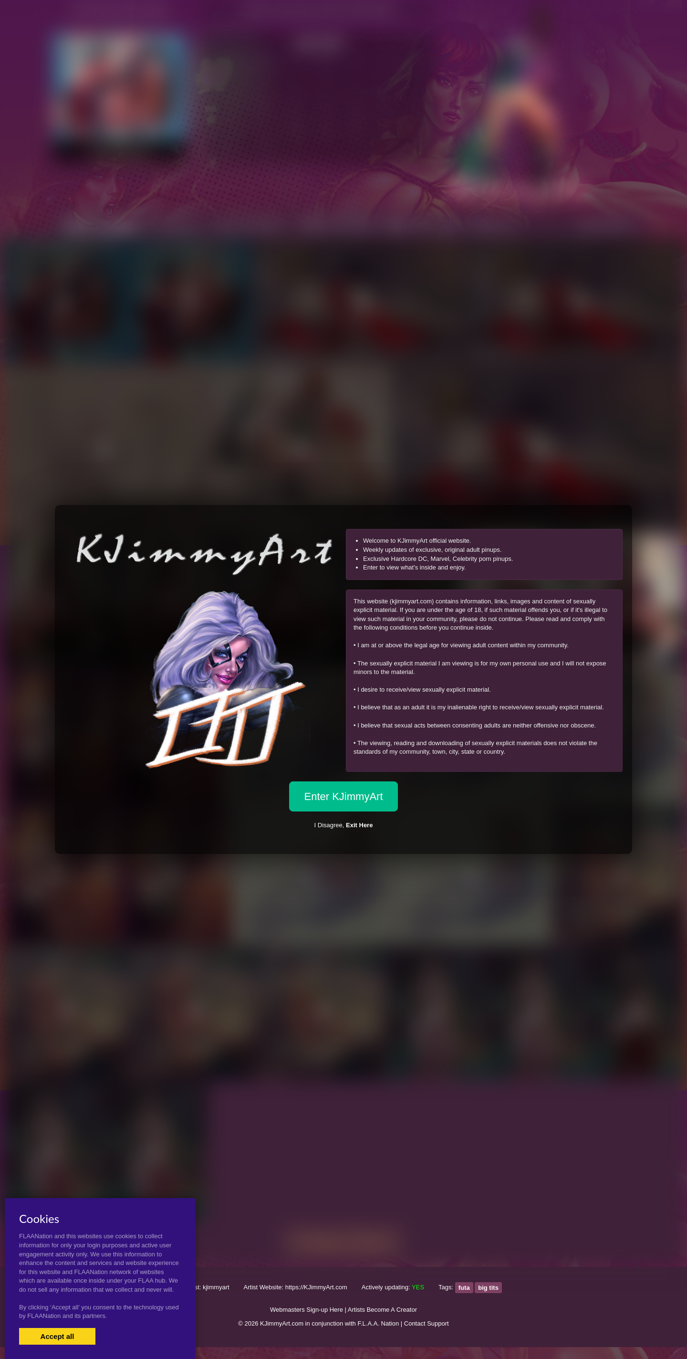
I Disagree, (343, 825)
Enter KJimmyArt (343, 796)
